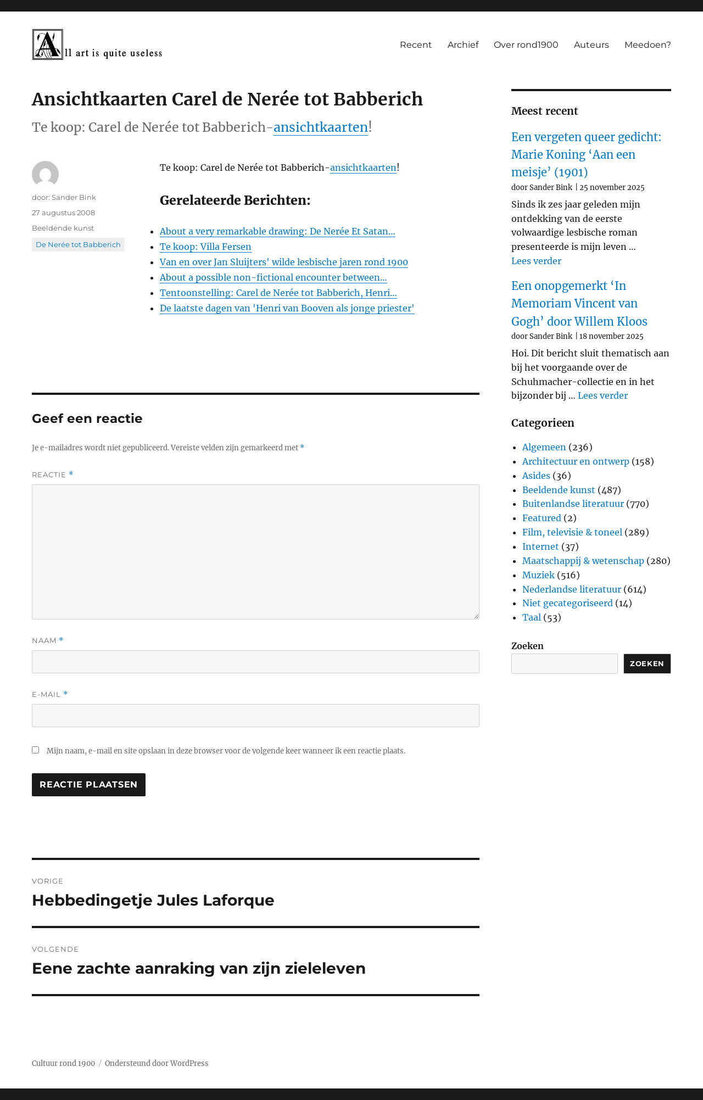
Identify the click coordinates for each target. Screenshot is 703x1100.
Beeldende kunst (63, 228)
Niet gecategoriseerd (567, 603)
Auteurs (591, 45)
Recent (416, 45)
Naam (48, 640)
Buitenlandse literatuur (573, 503)
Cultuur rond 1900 (63, 1063)
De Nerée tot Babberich (78, 244)
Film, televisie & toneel (572, 532)
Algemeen (544, 447)
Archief (463, 45)
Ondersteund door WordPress (157, 1063)
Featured (541, 517)
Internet (540, 546)
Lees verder (536, 260)
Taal (531, 617)
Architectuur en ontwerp (575, 461)
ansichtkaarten (321, 127)
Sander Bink (74, 197)
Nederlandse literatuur (571, 589)
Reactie (53, 474)
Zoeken (527, 645)
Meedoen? (647, 45)
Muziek (538, 574)
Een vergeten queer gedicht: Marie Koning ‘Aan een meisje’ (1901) (586, 155)
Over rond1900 (526, 45)
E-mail (50, 694)
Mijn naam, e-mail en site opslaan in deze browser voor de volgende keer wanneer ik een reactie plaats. (226, 751)
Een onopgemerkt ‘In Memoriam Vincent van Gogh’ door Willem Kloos (579, 303)
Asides (536, 475)
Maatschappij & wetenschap (583, 560)
